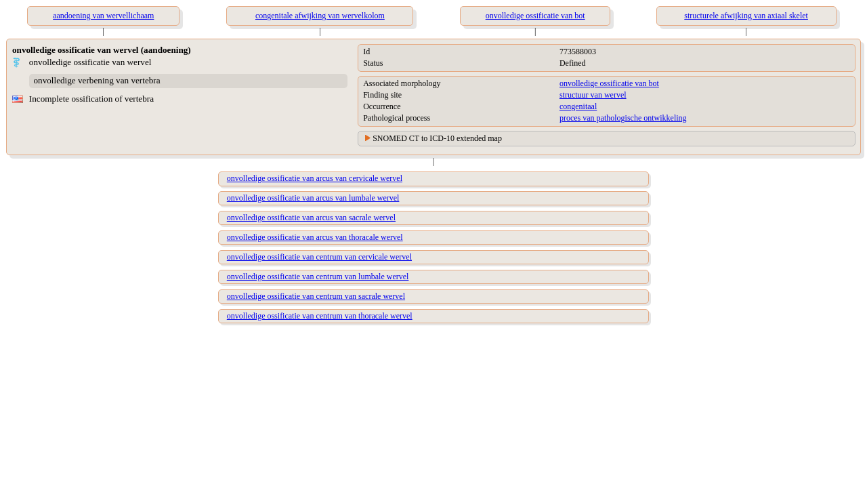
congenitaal (578, 106)
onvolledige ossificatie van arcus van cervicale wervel (314, 178)
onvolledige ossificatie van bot (609, 83)
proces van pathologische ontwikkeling (623, 118)
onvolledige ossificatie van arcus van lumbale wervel (313, 198)
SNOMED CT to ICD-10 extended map (437, 138)
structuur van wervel (593, 95)
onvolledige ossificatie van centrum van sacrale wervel (316, 296)
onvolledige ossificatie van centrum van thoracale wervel (320, 316)
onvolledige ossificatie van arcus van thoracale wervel (315, 237)
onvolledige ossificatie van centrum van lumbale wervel (318, 276)
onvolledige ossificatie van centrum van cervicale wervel (319, 257)
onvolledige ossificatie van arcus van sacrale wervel (311, 217)
